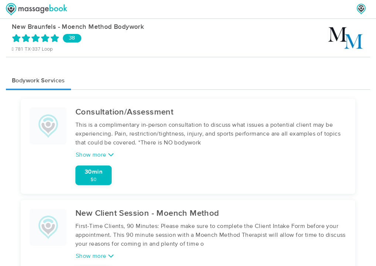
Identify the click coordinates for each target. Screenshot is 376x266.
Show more (95, 154)
